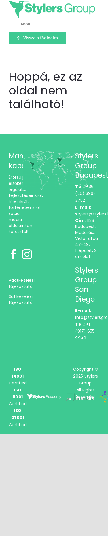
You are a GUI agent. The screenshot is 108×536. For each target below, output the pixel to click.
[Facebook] (14, 254)
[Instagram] (27, 254)
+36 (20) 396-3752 (85, 193)
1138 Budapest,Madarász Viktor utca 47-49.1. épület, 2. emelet (86, 238)
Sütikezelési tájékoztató (21, 299)
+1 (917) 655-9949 (86, 331)
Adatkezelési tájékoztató (22, 283)
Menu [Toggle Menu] (22, 24)
